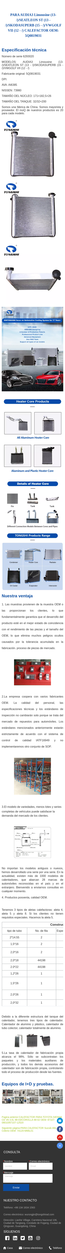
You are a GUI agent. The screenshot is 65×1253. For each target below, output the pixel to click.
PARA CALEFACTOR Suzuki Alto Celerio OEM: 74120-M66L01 (29, 1129)
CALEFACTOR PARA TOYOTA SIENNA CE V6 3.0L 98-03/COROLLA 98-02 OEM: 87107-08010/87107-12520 (32, 1120)
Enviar (16, 1187)
